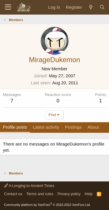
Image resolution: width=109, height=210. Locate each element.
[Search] (102, 7)
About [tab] (93, 127)
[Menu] (8, 7)
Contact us (13, 194)
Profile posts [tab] (15, 127)
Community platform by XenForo (47, 204)
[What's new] (90, 7)
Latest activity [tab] (46, 127)
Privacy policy (69, 194)
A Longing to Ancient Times (29, 185)
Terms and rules (39, 194)
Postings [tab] (73, 127)
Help (89, 194)
